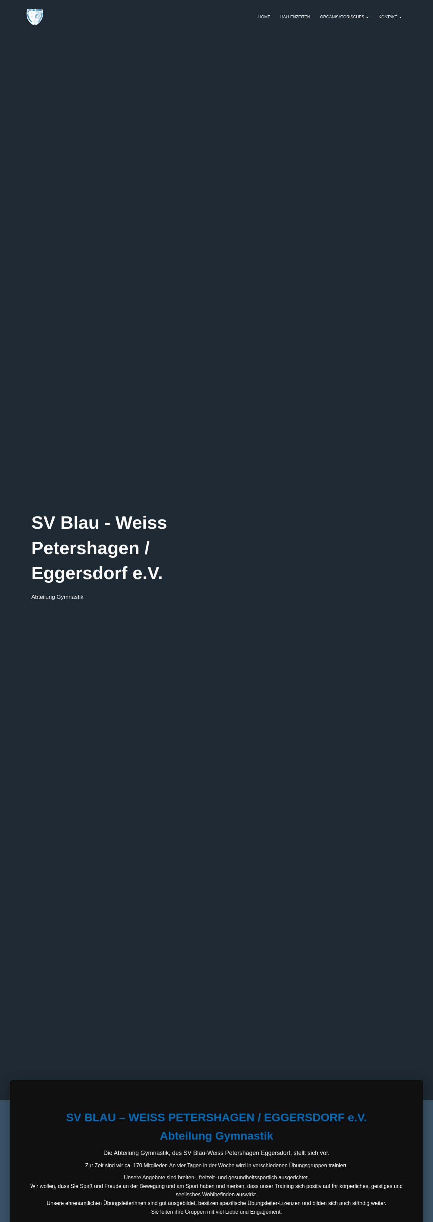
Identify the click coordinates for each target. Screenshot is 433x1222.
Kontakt (390, 17)
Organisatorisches (344, 17)
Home (264, 17)
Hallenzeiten (295, 17)
